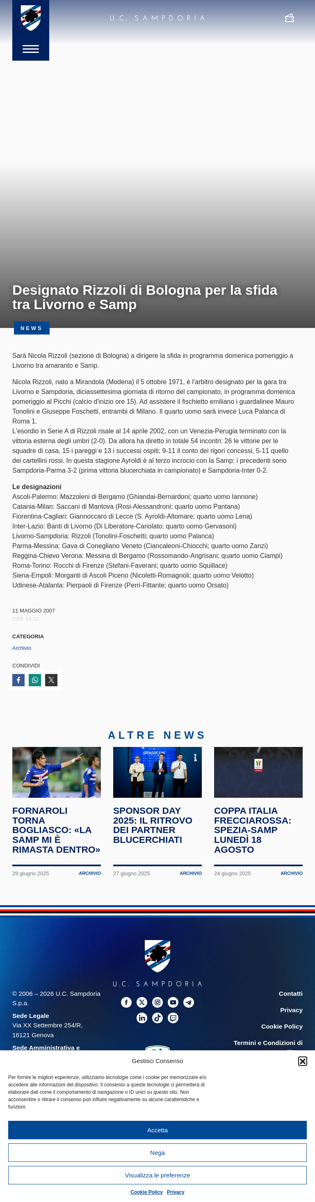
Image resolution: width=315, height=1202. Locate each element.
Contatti (291, 994)
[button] (303, 1061)
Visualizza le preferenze (157, 1175)
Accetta (157, 1130)
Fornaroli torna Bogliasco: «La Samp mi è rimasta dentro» (56, 831)
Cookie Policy (146, 1192)
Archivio (21, 648)
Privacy (176, 1192)
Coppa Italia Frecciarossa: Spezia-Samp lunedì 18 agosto (253, 831)
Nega (157, 1152)
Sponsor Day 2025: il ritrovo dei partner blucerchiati (153, 826)
